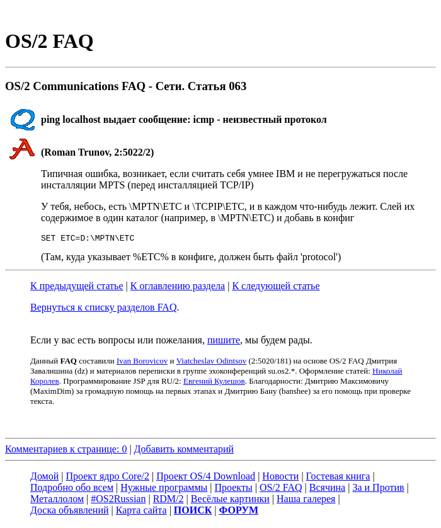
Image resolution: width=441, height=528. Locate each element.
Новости (280, 478)
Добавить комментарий (184, 450)
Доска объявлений (69, 512)
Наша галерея (306, 500)
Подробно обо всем (71, 489)
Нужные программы (163, 489)
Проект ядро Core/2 (107, 478)
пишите (223, 341)
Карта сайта (141, 512)
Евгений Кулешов (214, 382)
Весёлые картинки (230, 500)
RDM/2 (168, 500)
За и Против (378, 489)
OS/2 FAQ (281, 489)
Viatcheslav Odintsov (211, 362)
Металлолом (57, 500)
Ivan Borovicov (142, 362)
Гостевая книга (338, 478)
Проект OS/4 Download (205, 478)
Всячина (327, 489)
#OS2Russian (118, 500)
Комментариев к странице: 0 (66, 450)
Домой (44, 478)
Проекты (234, 489)
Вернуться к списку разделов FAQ (103, 309)
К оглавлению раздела (177, 287)
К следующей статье (275, 287)
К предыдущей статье (76, 287)
